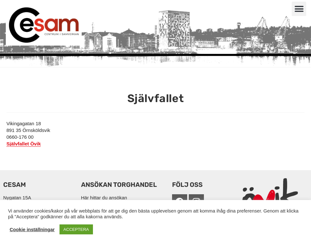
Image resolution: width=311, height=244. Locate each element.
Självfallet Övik (23, 143)
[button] (299, 9)
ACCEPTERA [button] (76, 229)
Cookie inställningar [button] (32, 229)
